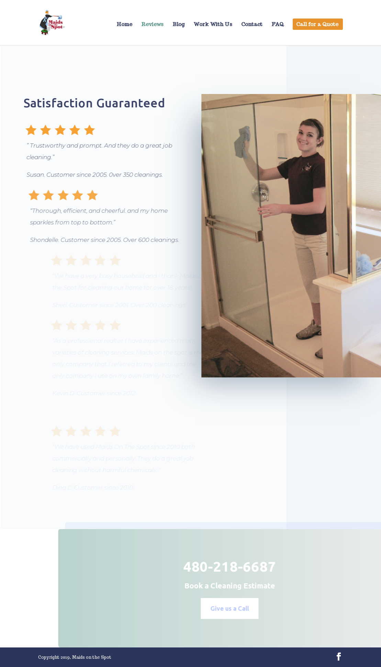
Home (124, 24)
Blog (178, 24)
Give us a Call (238, 608)
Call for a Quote (317, 24)
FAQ (277, 24)
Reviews (152, 24)
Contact (251, 24)
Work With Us (212, 24)
